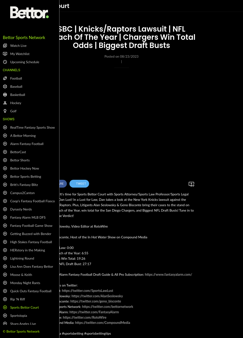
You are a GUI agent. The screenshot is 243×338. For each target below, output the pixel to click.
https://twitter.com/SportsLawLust (87, 291)
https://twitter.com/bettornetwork (107, 307)
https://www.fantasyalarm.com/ (168, 274)
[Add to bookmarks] (191, 184)
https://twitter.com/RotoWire (85, 317)
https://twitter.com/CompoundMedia (102, 323)
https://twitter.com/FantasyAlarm (94, 312)
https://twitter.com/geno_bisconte (95, 301)
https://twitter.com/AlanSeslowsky (97, 296)
